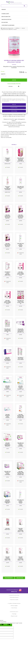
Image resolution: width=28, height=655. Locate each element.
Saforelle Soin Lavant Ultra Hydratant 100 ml (7, 331)
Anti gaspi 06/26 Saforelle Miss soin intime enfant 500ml (7, 188)
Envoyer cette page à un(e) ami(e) (14, 83)
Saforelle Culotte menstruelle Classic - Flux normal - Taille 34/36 (20, 530)
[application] (25, 652)
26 (7, 220)
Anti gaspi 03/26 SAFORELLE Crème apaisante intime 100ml (7, 160)
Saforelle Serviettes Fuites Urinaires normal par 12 (7, 416)
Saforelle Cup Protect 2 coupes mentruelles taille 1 (20, 445)
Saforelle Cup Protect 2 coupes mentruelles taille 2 (7, 473)
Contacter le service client (14, 595)
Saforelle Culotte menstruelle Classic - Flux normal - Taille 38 (7, 558)
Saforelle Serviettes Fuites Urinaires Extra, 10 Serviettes (7, 388)
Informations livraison (14, 597)
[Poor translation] (8, 625)
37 (7, 534)
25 (20, 277)
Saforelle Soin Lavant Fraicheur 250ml (20, 245)
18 (20, 192)
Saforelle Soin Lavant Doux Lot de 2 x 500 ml (20, 302)
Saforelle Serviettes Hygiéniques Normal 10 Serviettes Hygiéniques (7, 445)
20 (20, 306)
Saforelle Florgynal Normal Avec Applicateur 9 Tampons (14, 61)
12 (6, 163)
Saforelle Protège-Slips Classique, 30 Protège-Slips (20, 416)
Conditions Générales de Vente (14, 603)
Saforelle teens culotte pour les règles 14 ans (7, 302)
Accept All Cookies (14, 107)
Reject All (14, 104)
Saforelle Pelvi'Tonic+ (7, 529)
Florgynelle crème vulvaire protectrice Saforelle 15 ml (20, 331)
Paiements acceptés (14, 599)
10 (8, 163)
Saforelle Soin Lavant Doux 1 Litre (20, 187)
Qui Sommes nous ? (14, 611)
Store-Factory (14, 607)
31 (20, 448)
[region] (14, 105)
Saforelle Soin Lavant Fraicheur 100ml (20, 501)
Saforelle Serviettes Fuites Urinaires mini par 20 (20, 388)
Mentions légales (14, 605)
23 (20, 534)
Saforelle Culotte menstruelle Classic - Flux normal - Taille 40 (20, 558)
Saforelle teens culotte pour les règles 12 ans (20, 274)
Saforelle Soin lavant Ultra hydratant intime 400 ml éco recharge (20, 160)
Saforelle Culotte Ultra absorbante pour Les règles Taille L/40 (20, 217)
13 (7, 363)
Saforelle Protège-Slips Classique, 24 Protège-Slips (20, 473)
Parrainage (14, 613)
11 (6, 192)
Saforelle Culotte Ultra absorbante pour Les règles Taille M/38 (7, 217)
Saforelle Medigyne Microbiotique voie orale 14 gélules (7, 359)
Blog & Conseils (14, 616)
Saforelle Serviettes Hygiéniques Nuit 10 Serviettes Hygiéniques (7, 501)
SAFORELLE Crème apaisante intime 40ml (7, 274)
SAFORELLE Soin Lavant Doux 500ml (20, 358)
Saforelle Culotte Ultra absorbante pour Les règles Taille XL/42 (7, 245)
